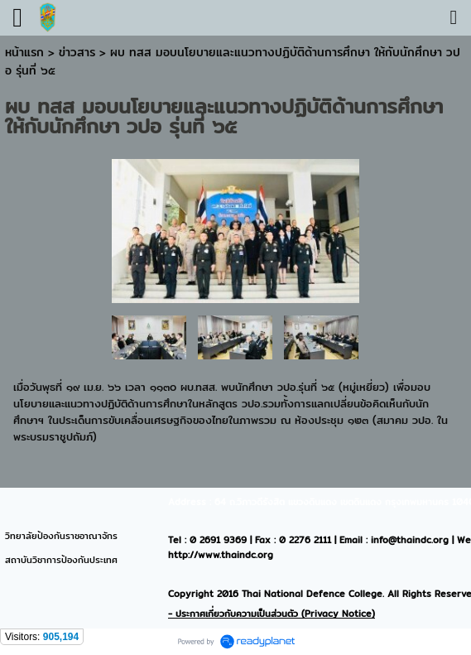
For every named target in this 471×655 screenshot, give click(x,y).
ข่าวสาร (79, 52)
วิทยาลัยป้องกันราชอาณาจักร (61, 535)
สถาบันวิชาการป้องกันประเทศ (61, 559)
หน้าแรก (24, 52)
